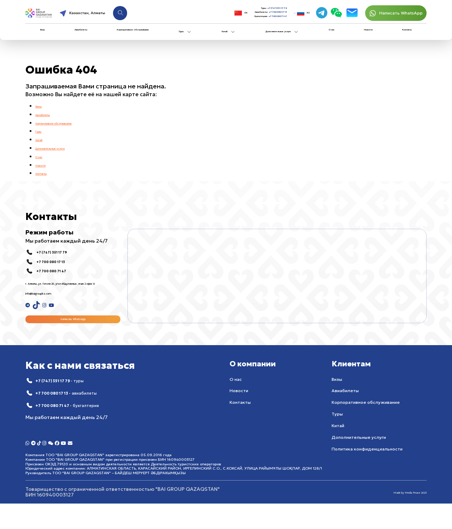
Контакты (401, 35)
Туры (197, 36)
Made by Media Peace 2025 (393, 518)
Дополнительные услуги (287, 36)
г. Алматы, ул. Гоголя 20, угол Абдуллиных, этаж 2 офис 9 (61, 286)
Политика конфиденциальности (367, 464)
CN (195, 15)
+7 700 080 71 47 (260, 21)
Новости (367, 35)
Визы (45, 35)
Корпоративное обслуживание (139, 35)
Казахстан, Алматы (112, 15)
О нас (338, 35)
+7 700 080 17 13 (261, 14)
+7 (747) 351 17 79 (259, 7)
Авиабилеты (78, 35)
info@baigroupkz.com (52, 299)
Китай (231, 36)
